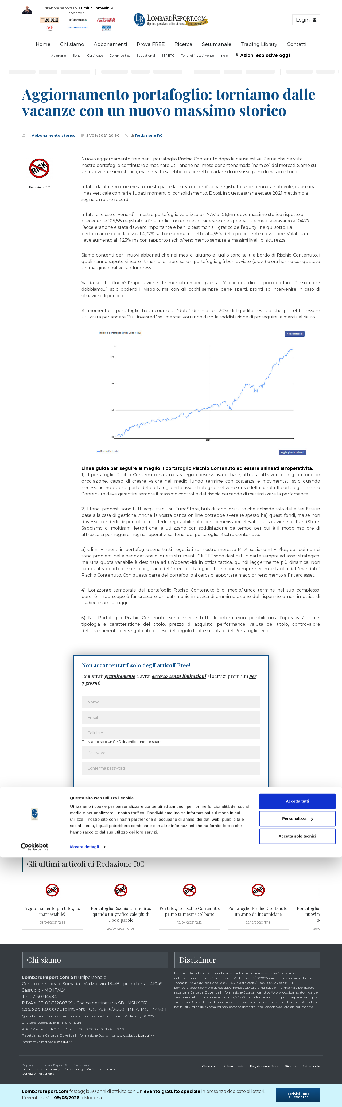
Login (306, 20)
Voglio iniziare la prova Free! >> (228, 825)
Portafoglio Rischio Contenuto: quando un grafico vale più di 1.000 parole (121, 914)
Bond (76, 55)
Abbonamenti (110, 44)
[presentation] (122, 789)
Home (43, 44)
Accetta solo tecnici (297, 1086)
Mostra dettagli (84, 1096)
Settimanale (216, 44)
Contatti (296, 44)
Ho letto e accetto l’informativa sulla (131, 809)
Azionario (58, 55)
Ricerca (183, 44)
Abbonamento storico (54, 135)
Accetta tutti (297, 1051)
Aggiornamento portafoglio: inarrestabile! (52, 911)
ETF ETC (167, 55)
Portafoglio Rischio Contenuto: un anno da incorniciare (258, 911)
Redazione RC (148, 135)
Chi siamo (72, 44)
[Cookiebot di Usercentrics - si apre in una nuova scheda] (34, 1097)
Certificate (95, 55)
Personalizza (297, 1068)
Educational (146, 55)
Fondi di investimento (197, 55)
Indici (224, 55)
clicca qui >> (145, 1035)
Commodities (119, 55)
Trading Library (259, 44)
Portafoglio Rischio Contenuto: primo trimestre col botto (190, 911)
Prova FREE (151, 44)
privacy (172, 809)
